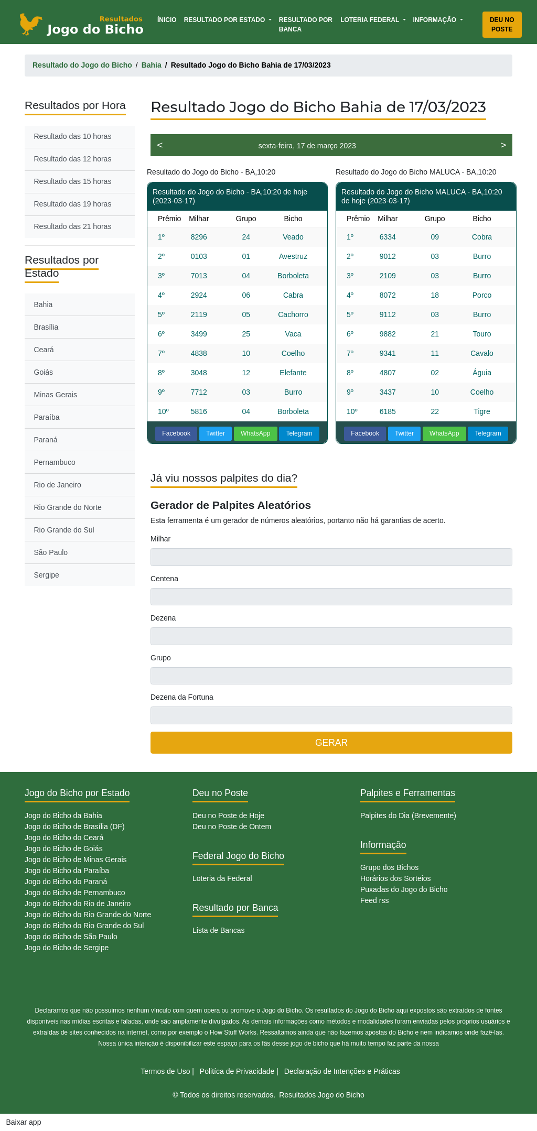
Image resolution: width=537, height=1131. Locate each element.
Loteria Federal (370, 20)
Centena (164, 578)
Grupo (161, 658)
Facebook (176, 433)
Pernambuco (55, 462)
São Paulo (51, 552)
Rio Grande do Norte (68, 507)
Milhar (160, 539)
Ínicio (168, 19)
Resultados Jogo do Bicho (321, 1095)
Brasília (46, 327)
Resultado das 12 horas (73, 159)
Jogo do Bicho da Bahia (63, 815)
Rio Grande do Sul (64, 530)
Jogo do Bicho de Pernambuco (75, 892)
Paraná (46, 440)
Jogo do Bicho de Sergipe (67, 947)
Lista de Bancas (218, 930)
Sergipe (46, 575)
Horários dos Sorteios (395, 878)
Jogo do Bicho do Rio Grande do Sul (84, 925)
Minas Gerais (55, 394)
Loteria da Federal (222, 878)
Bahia (43, 304)
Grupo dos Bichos (389, 867)
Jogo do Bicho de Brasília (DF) (75, 826)
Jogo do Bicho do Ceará (64, 837)
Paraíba (47, 417)
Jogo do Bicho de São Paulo (71, 936)
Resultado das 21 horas (73, 226)
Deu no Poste (502, 24)
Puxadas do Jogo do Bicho (404, 889)
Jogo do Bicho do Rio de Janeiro (78, 903)
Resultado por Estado (225, 20)
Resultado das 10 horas (73, 136)
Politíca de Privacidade (237, 1071)
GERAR (331, 742)
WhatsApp (256, 433)
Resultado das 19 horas (73, 204)
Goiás (43, 372)
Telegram (299, 433)
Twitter (215, 433)
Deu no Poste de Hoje (228, 815)
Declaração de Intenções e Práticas (342, 1071)
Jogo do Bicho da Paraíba (67, 870)
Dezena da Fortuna (182, 697)
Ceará (44, 349)
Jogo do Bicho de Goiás (64, 848)
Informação (435, 20)
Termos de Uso (165, 1071)
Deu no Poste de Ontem (231, 826)
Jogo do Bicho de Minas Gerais (76, 859)
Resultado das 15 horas (73, 181)
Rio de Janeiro (57, 485)
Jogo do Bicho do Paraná (66, 881)
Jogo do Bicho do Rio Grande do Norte (88, 914)
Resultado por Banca (305, 24)
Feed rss (374, 900)
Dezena (163, 618)
